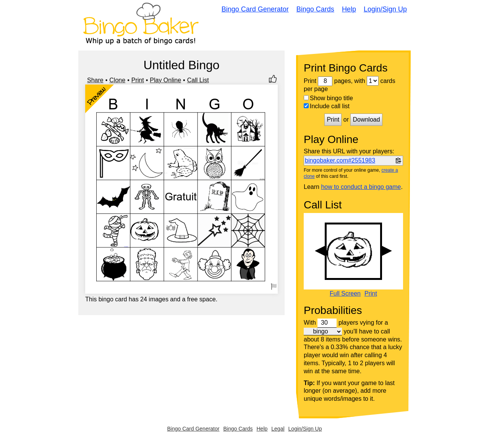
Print (137, 80)
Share (95, 80)
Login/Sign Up (385, 9)
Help (349, 9)
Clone (117, 80)
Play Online (165, 80)
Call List (198, 80)
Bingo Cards (315, 9)
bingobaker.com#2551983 (340, 160)
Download (366, 119)
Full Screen (345, 294)
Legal (277, 428)
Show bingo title (328, 98)
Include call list (327, 106)
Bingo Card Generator (255, 9)
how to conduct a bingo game (361, 187)
